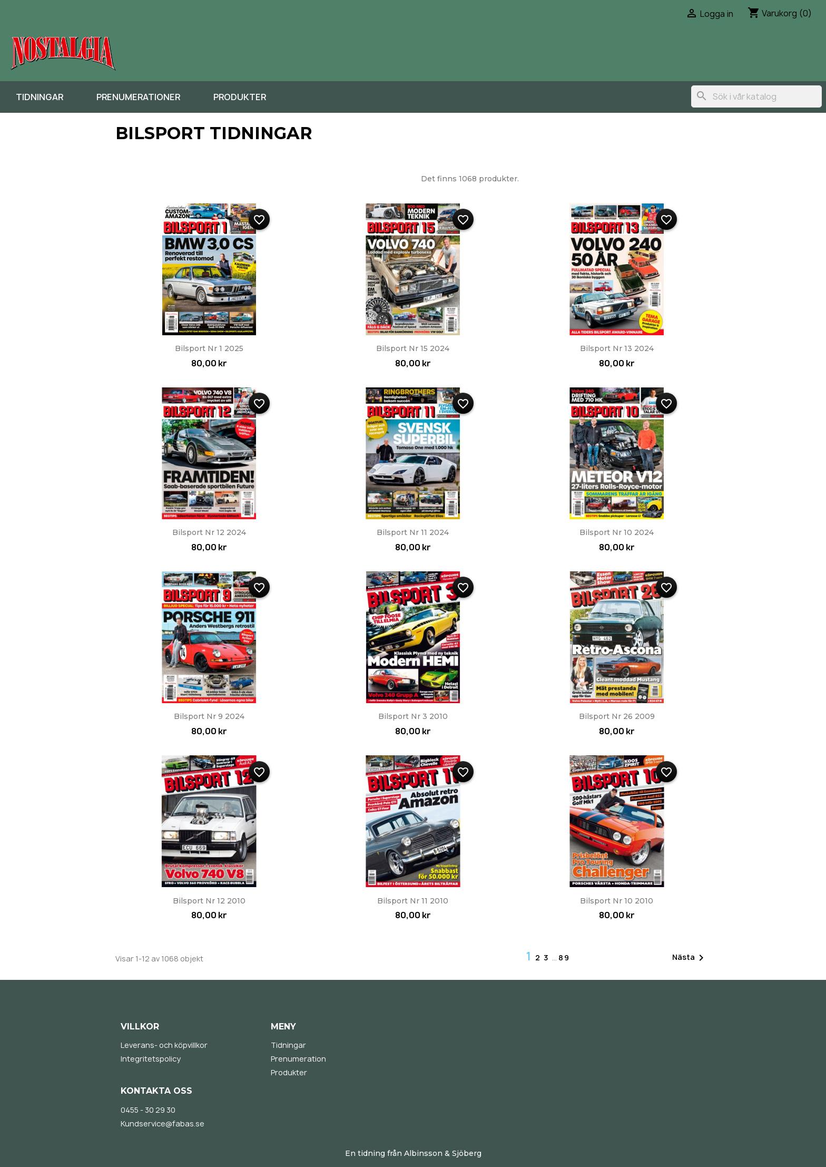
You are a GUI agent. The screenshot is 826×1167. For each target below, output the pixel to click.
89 (564, 957)
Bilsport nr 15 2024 (412, 348)
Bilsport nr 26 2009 (617, 716)
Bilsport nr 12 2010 (209, 901)
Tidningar (39, 97)
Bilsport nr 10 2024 (616, 532)
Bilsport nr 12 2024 (209, 532)
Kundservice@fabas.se (162, 1124)
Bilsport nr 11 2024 (413, 532)
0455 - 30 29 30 (148, 1110)
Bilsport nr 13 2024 (617, 348)
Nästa (689, 957)
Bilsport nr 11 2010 (412, 901)
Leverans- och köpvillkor (164, 1045)
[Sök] (756, 96)
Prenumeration (298, 1059)
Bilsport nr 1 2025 (209, 348)
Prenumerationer (138, 97)
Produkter (239, 97)
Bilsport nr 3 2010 (413, 716)
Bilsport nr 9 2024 (209, 716)
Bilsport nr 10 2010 (616, 901)
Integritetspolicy (151, 1059)
